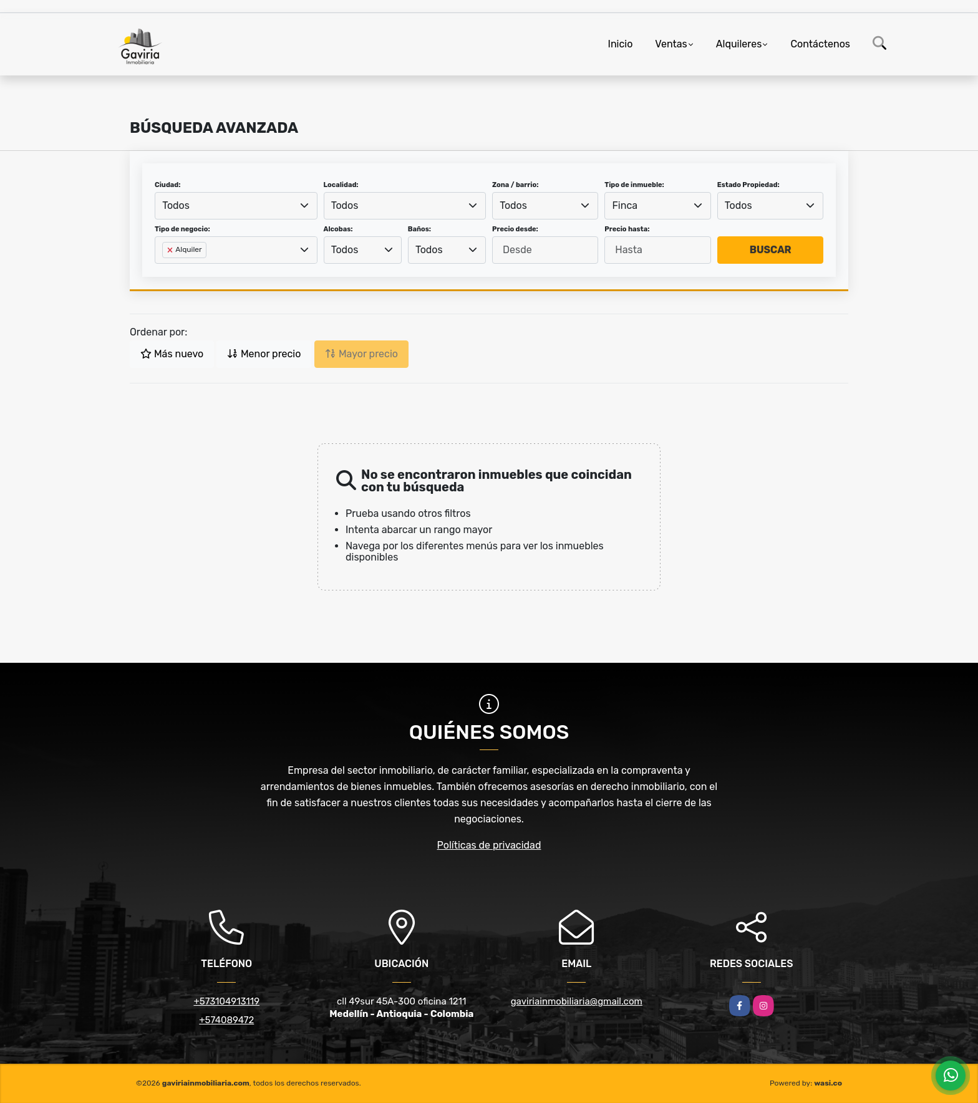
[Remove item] (171, 250)
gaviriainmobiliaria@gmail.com (576, 1001)
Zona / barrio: (515, 185)
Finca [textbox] (625, 205)
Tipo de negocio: (182, 229)
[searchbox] (166, 270)
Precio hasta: (626, 229)
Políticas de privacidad (489, 845)
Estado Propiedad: (748, 185)
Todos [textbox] (176, 205)
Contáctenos (820, 44)
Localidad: (341, 185)
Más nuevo (171, 354)
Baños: (419, 229)
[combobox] (236, 205)
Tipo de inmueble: (634, 185)
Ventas (671, 44)
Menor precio (264, 354)
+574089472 (226, 1020)
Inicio (620, 44)
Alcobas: (338, 229)
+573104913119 (226, 1001)
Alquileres (739, 44)
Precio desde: (515, 229)
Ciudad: (168, 185)
